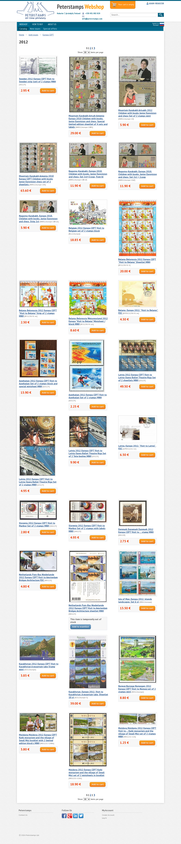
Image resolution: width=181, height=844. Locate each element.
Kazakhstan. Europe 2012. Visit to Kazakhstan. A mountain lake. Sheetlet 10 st (88, 694)
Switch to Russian (155, 24)
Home (21, 34)
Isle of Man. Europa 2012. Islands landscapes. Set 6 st (135, 600)
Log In (104, 818)
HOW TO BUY (37, 24)
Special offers (50, 28)
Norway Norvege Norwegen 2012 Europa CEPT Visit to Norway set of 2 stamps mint (137, 689)
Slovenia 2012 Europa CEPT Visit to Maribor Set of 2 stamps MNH (37, 524)
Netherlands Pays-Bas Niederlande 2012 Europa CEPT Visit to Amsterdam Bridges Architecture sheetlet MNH (88, 608)
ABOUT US (52, 24)
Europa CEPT (48, 34)
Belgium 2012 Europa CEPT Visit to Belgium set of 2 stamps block (86, 229)
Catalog (23, 28)
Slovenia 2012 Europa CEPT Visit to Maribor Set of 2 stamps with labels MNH (87, 528)
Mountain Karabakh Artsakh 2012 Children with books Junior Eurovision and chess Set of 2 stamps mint (137, 113)
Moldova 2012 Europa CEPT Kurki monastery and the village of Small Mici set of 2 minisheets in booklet (87, 772)
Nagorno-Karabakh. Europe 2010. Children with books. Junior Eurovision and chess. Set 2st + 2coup (137, 174)
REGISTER (159, 3)
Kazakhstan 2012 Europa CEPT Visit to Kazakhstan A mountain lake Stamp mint (38, 666)
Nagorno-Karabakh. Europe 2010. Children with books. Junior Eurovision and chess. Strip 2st (38, 218)
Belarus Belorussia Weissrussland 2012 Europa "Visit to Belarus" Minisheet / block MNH (88, 321)
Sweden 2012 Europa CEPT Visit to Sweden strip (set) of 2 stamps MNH (37, 80)
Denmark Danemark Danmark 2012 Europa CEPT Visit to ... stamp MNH (136, 531)
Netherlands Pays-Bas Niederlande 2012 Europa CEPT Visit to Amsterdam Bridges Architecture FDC (38, 577)
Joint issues (33, 34)
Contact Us (23, 815)
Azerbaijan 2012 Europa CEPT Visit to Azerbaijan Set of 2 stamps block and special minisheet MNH (38, 383)
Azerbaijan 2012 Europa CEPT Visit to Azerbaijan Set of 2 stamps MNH (88, 396)
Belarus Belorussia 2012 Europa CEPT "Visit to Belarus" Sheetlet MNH (137, 261)
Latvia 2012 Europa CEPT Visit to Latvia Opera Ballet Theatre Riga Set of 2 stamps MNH (37, 482)
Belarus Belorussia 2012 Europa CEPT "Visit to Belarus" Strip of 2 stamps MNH (38, 313)
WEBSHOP (23, 24)
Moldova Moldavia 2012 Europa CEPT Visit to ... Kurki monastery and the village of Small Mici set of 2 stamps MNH (137, 732)
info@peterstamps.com (92, 18)
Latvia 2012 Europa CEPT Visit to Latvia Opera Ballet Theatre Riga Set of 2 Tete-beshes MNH (87, 453)
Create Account (108, 815)
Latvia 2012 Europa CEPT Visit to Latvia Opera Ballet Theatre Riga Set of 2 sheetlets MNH (137, 377)
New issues (35, 28)
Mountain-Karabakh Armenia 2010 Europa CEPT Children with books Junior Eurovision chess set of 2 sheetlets (36, 180)
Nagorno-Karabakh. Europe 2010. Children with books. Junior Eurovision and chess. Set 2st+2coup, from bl (88, 174)
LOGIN (151, 3)
